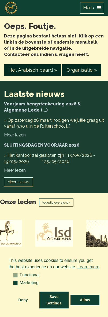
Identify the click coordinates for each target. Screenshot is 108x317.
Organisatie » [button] (81, 70)
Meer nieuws (18, 182)
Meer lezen (15, 135)
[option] (54, 233)
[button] (13, 275)
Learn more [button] (88, 267)
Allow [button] (85, 300)
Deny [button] (23, 300)
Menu (92, 7)
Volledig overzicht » (56, 202)
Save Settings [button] (54, 300)
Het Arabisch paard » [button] (32, 70)
